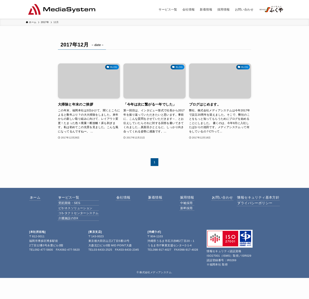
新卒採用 (181, 218)
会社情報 (123, 199)
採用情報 (179, 199)
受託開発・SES (73, 209)
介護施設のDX (72, 237)
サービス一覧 (69, 199)
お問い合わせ (211, 199)
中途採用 (181, 209)
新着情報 (151, 199)
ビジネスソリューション (79, 218)
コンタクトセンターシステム (82, 228)
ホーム (39, 199)
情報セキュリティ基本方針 (255, 199)
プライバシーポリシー (251, 210)
